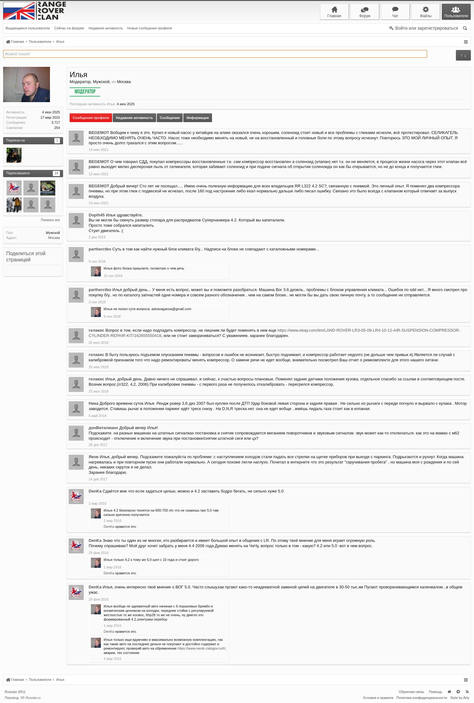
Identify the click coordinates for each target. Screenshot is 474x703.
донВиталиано (103, 427)
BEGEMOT (99, 132)
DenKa (95, 491)
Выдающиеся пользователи (28, 28)
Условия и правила (378, 698)
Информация (197, 118)
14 (56, 173)
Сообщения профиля (91, 118)
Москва (54, 238)
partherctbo (100, 249)
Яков (94, 456)
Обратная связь (411, 692)
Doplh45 (97, 215)
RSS (467, 692)
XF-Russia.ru (30, 698)
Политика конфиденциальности (422, 698)
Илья (108, 268)
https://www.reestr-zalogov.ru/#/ (201, 648)
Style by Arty (459, 698)
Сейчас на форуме (69, 28)
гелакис (96, 330)
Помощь (435, 692)
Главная (449, 692)
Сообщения (170, 118)
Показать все (50, 220)
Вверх (458, 692)
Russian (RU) (15, 692)
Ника (93, 403)
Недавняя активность (106, 28)
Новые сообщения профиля (149, 28)
